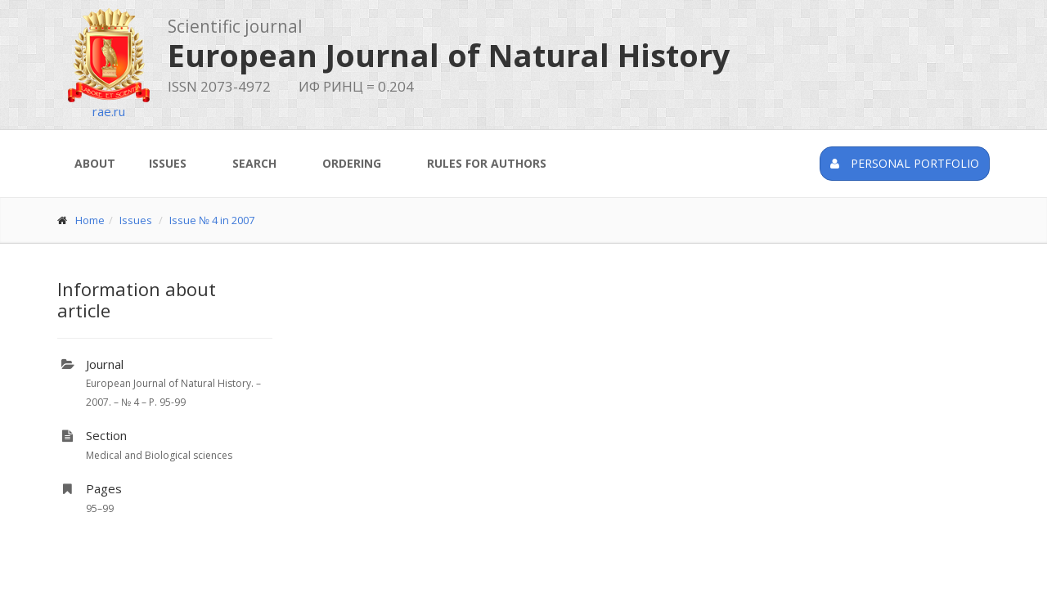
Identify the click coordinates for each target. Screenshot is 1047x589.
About (94, 163)
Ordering (351, 163)
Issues (167, 163)
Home (90, 220)
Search (254, 163)
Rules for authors (486, 163)
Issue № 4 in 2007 (211, 220)
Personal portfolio (904, 163)
